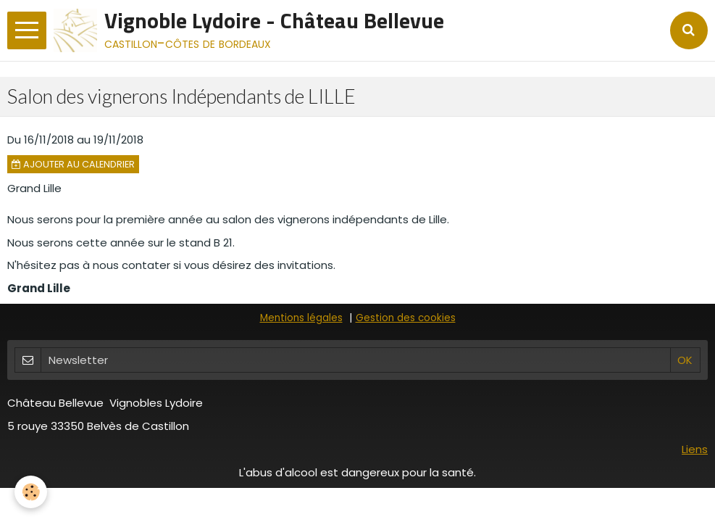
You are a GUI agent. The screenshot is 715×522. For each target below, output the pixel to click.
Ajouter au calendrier (73, 164)
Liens (695, 449)
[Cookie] (30, 492)
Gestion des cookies (406, 318)
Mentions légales (301, 318)
